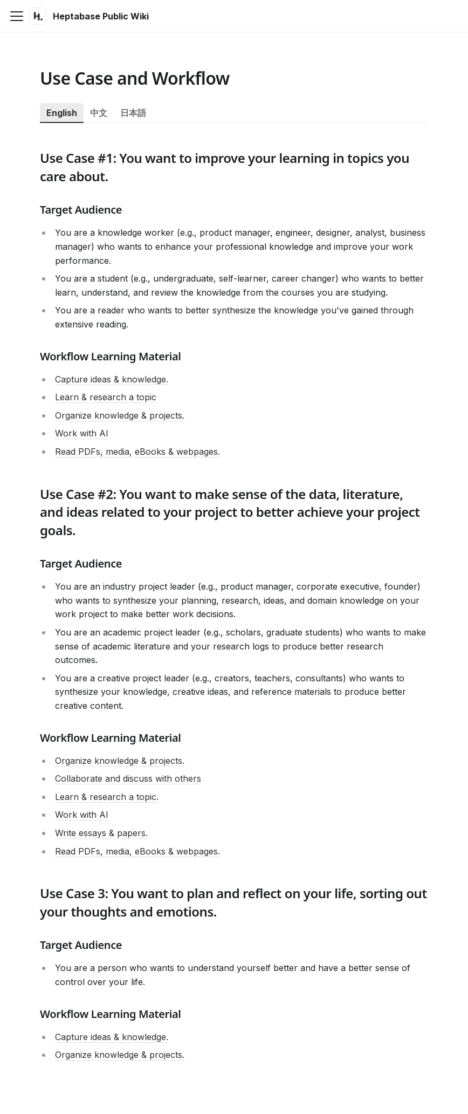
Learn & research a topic (105, 397)
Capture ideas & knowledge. (111, 379)
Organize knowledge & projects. (119, 415)
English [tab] (61, 112)
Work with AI (81, 433)
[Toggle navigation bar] (17, 16)
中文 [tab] (98, 112)
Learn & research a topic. (107, 796)
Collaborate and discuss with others (128, 778)
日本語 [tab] (133, 112)
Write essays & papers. (101, 833)
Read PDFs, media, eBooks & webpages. (137, 451)
